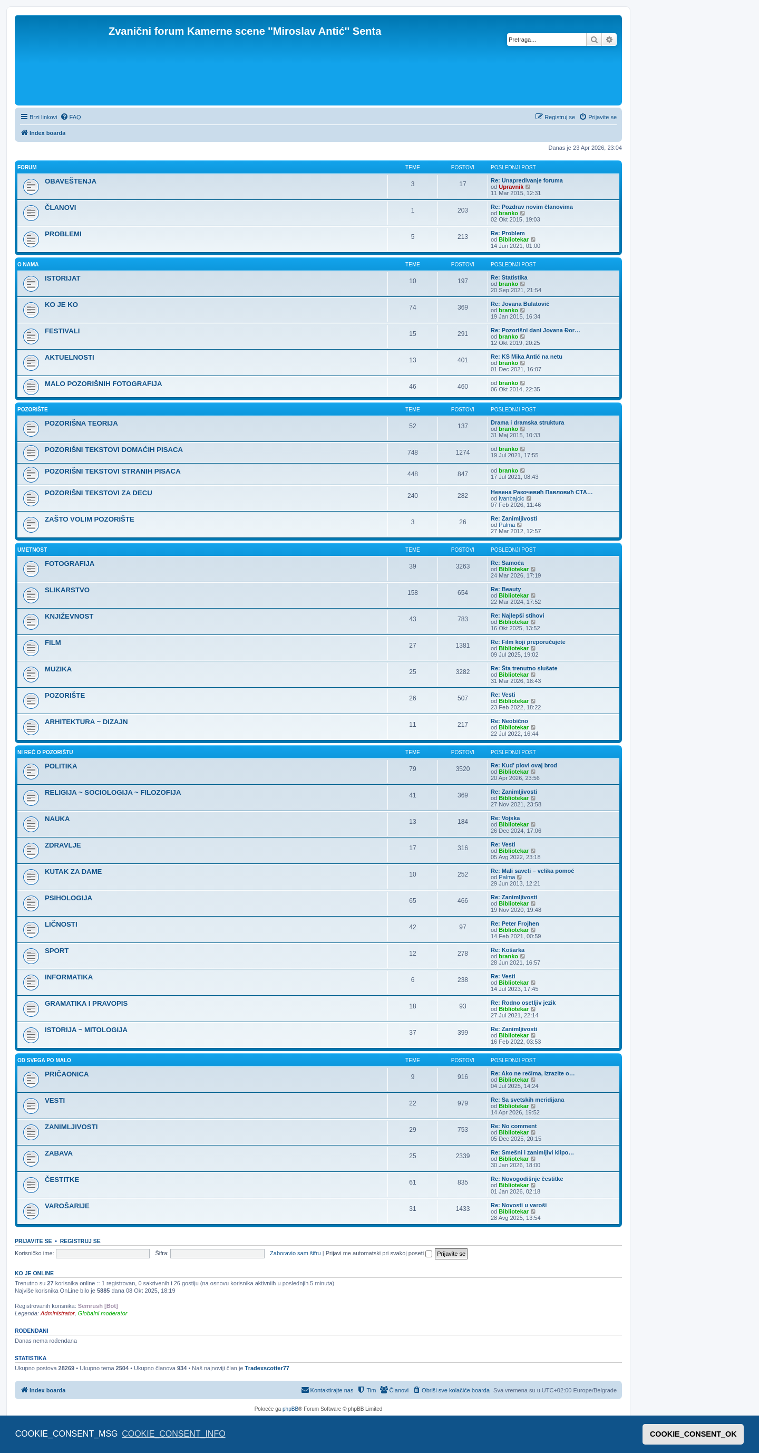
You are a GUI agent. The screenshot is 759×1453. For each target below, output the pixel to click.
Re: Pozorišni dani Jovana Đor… (535, 330)
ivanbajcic (511, 498)
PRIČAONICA (67, 1074)
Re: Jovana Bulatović (520, 304)
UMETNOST (32, 550)
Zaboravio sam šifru (295, 1253)
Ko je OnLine (34, 1273)
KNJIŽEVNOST (69, 616)
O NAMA (28, 264)
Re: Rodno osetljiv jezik (523, 1002)
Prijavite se (33, 1241)
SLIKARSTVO (67, 590)
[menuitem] (70, 117)
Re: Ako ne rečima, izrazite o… (533, 1073)
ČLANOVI (60, 207)
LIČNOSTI (61, 924)
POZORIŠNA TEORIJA (81, 423)
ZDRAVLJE (63, 845)
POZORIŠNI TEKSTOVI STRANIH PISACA (113, 471)
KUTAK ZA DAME (73, 871)
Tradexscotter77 (267, 1368)
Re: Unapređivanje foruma (527, 180)
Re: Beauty (506, 589)
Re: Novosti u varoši (519, 1205)
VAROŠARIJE (67, 1206)
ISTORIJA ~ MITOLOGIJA (86, 1030)
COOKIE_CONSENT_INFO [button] (173, 1433)
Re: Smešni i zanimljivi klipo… (532, 1152)
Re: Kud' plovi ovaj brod (524, 765)
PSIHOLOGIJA (68, 898)
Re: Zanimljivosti (514, 518)
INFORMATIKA (69, 977)
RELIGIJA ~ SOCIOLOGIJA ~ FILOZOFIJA (113, 792)
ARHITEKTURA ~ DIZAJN (86, 722)
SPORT (57, 951)
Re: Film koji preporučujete (528, 642)
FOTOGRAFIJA (69, 563)
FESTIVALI (62, 331)
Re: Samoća (507, 563)
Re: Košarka (507, 950)
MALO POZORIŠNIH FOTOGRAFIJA (103, 384)
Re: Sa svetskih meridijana (527, 1099)
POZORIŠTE (32, 409)
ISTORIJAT (63, 278)
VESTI (55, 1100)
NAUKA (57, 819)
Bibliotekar (514, 239)
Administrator (58, 1313)
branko (508, 213)
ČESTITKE (62, 1179)
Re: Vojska (505, 818)
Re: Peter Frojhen (515, 923)
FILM (53, 643)
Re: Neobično (509, 721)
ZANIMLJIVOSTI (71, 1127)
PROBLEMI (63, 234)
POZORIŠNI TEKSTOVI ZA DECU (98, 493)
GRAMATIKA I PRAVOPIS (86, 1003)
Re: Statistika (509, 277)
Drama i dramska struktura (527, 422)
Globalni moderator (103, 1313)
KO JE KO (61, 305)
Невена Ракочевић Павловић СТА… (542, 492)
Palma (507, 525)
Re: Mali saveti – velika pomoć (532, 871)
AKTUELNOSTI (69, 357)
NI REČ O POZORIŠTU (45, 752)
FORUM (27, 167)
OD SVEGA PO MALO (44, 1060)
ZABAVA (59, 1153)
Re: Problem (508, 233)
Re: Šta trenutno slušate (524, 668)
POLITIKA (61, 766)
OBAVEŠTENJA (70, 181)
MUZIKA (58, 669)
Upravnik (511, 187)
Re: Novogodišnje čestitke (527, 1179)
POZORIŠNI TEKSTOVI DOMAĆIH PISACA (114, 450)
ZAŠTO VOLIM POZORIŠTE (89, 519)
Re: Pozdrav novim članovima (532, 207)
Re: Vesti (503, 694)
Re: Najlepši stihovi (517, 615)
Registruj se (80, 1241)
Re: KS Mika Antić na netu (526, 356)
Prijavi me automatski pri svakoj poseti (379, 1253)
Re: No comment (514, 1126)
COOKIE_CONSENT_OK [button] (693, 1434)
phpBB (290, 1409)
